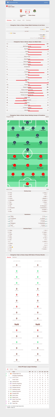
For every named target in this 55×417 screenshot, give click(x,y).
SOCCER (46, 2)
